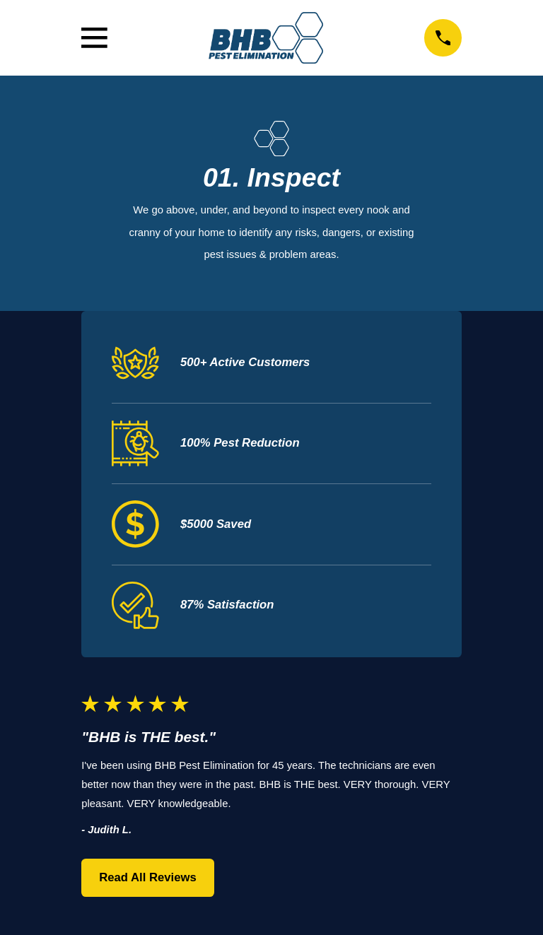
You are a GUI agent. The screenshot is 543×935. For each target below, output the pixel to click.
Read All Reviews (147, 877)
